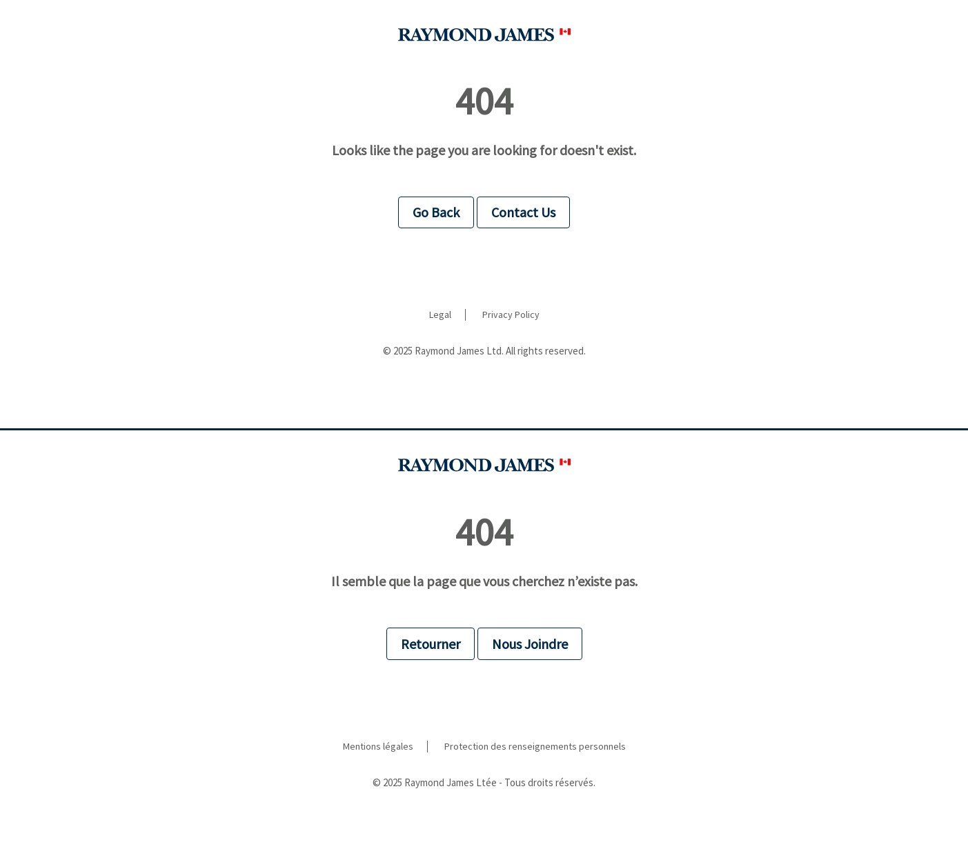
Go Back (436, 212)
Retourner (430, 643)
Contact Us (523, 212)
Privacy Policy (511, 315)
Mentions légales (378, 746)
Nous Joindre (530, 643)
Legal (440, 315)
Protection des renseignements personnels (535, 746)
